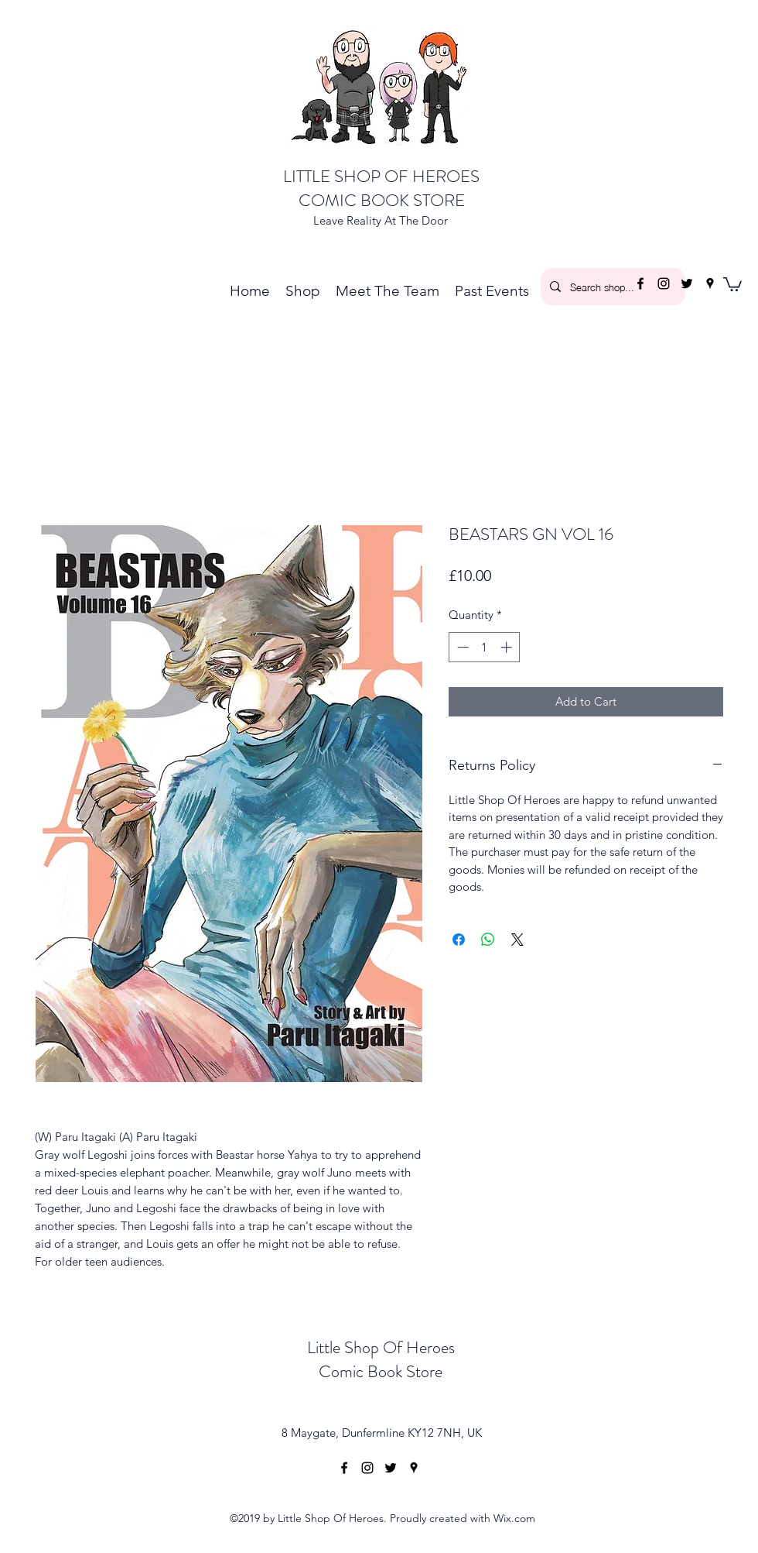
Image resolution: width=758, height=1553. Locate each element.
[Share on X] (517, 939)
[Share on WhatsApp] (488, 939)
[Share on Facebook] (458, 939)
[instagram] (663, 283)
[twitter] (687, 283)
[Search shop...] (611, 286)
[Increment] (507, 647)
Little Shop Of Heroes (381, 1347)
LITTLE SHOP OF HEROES (381, 176)
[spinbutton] (484, 647)
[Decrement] (461, 647)
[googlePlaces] (710, 283)
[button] (732, 283)
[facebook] (640, 283)
